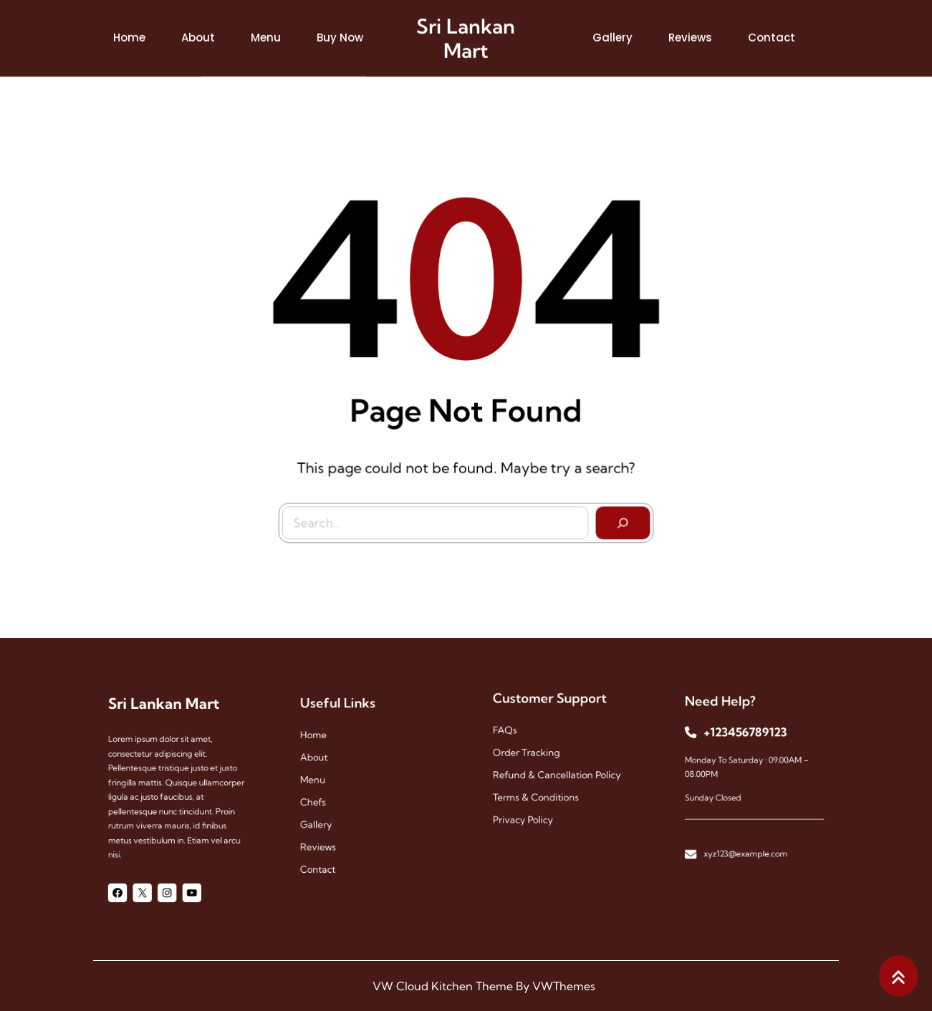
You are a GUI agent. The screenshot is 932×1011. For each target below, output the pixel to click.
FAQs (518, 737)
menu (325, 781)
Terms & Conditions (542, 789)
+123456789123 (747, 742)
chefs (326, 798)
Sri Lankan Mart (465, 35)
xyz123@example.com (747, 836)
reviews (330, 833)
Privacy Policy (532, 806)
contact (329, 851)
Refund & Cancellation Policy (558, 771)
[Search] (618, 519)
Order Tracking (534, 754)
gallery (328, 816)
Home (326, 747)
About (326, 764)
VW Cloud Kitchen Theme (443, 986)
